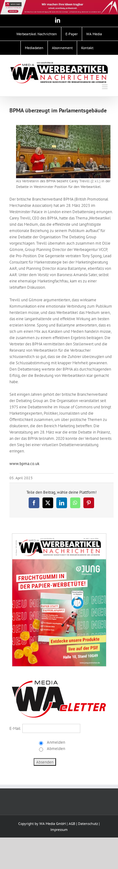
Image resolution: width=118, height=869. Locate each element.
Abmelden (55, 748)
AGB (72, 823)
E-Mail (14, 728)
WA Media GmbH (52, 823)
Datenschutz (88, 823)
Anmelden (55, 742)
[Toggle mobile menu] (105, 86)
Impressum (59, 829)
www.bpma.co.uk (24, 463)
